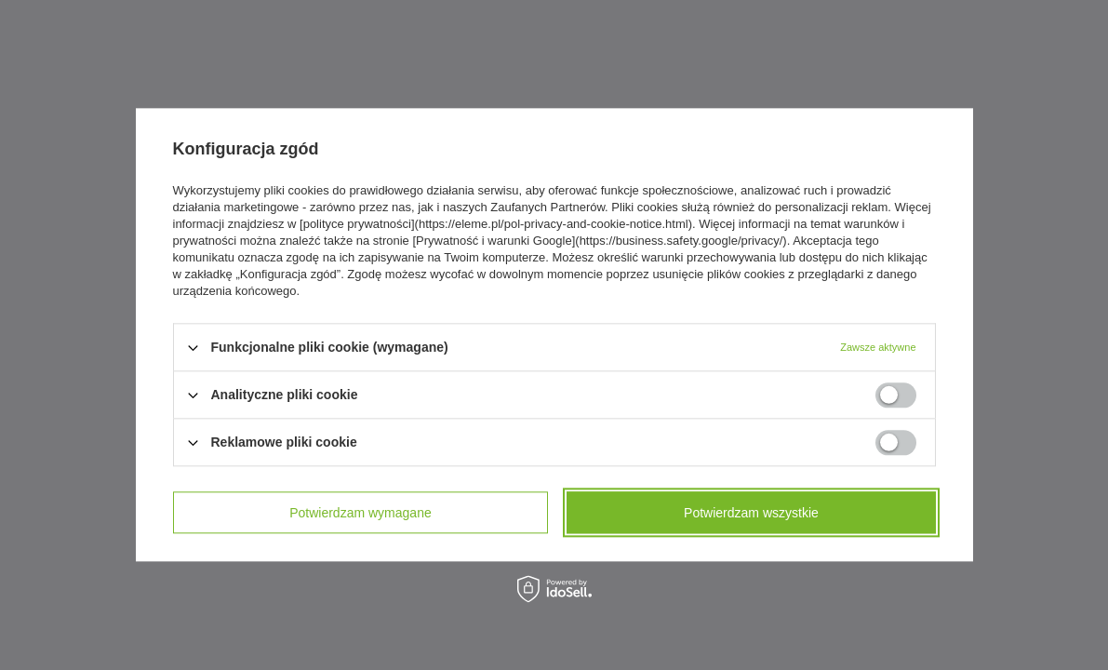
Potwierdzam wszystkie (751, 512)
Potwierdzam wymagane (360, 512)
